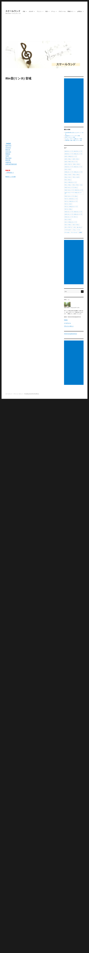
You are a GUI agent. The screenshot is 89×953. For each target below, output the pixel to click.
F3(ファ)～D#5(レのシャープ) (71, 206)
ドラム (74, 229)
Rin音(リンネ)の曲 (10, 176)
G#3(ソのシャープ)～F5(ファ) (71, 216)
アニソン (39, 11)
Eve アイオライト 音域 (70, 137)
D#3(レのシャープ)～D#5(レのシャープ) (73, 172)
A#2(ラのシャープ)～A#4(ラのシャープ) (73, 151)
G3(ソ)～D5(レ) (68, 224)
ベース (78, 229)
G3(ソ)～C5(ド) (68, 219)
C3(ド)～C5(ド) (68, 169)
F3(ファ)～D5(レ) (68, 209)
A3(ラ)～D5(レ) (68, 159)
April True (8, 145)
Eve (81, 184)
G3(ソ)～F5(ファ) (68, 227)
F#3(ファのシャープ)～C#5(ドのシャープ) (74, 190)
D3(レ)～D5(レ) (76, 174)
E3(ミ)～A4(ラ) (76, 177)
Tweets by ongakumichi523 (70, 333)
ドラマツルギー (68, 229)
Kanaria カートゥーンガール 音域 (72, 135)
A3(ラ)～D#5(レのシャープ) (71, 156)
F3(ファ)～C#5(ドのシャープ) (71, 201)
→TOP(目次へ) (9, 172)
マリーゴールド (74, 232)
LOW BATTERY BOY (11, 164)
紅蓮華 (80, 232)
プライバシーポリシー (18, 394)
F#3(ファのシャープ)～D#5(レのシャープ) (73, 193)
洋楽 (46, 11)
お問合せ (79, 11)
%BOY (7, 156)
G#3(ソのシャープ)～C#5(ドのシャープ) (73, 211)
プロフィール (62, 11)
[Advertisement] (45, 28)
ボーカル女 (67, 232)
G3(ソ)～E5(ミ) (76, 224)
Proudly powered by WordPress (31, 394)
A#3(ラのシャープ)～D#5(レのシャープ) (73, 153)
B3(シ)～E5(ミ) (76, 164)
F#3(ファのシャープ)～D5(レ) (71, 196)
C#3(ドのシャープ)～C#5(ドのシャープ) (73, 166)
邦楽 (24, 11)
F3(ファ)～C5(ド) (68, 204)
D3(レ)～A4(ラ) (68, 174)
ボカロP (31, 11)
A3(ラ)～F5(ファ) (68, 164)
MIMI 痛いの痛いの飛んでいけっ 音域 (73, 140)
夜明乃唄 (7, 160)
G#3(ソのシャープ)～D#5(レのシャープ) (73, 214)
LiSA (74, 227)
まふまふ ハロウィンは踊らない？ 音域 (73, 138)
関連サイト (71, 11)
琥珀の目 (7, 149)
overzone (8, 147)
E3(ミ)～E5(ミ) (76, 184)
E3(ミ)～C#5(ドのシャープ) (70, 182)
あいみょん (79, 227)
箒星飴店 (7, 154)
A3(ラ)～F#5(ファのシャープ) (71, 161)
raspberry (8, 162)
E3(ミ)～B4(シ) (68, 179)
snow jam (8, 152)
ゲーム (53, 11)
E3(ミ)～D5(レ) (68, 184)
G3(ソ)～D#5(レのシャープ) (71, 222)
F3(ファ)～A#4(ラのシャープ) (71, 198)
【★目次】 (8, 143)
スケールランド (12, 11)
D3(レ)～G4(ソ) (68, 177)
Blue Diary (8, 158)
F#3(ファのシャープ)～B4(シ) (71, 187)
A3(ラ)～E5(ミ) (76, 159)
